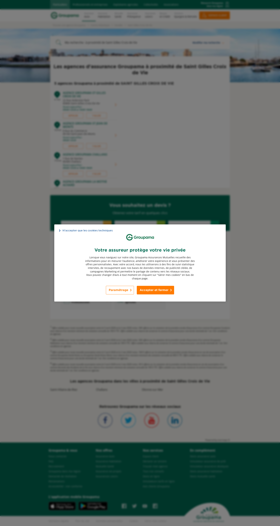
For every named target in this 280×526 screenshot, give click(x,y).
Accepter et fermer (154, 290)
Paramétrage (118, 290)
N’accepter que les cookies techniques (87, 230)
